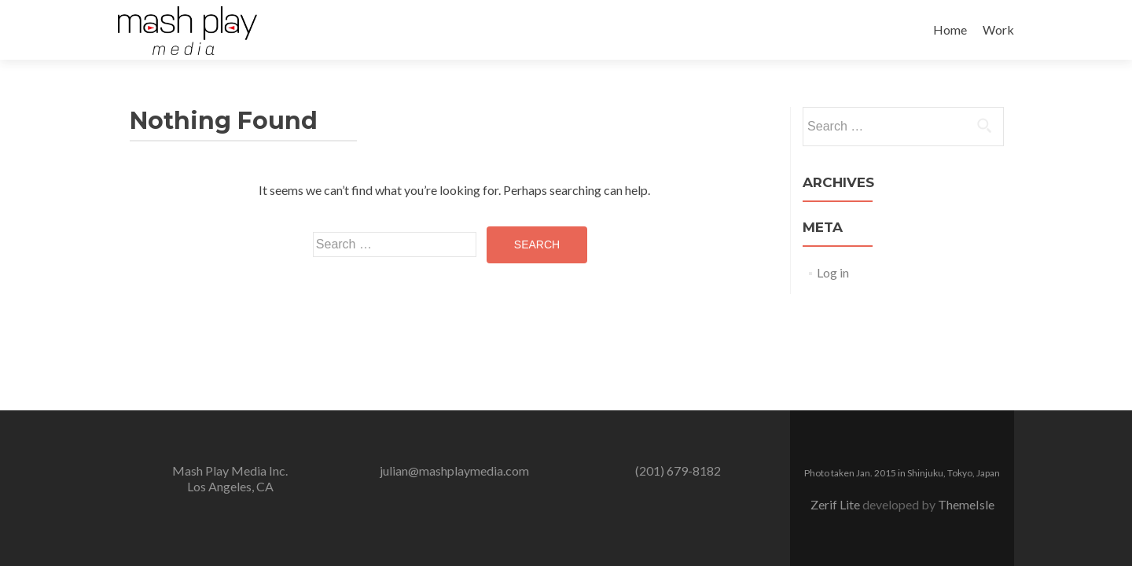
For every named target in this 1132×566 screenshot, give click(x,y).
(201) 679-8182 (678, 470)
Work (998, 29)
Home (950, 29)
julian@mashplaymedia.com (454, 470)
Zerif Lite (836, 504)
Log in (833, 272)
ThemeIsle (966, 504)
